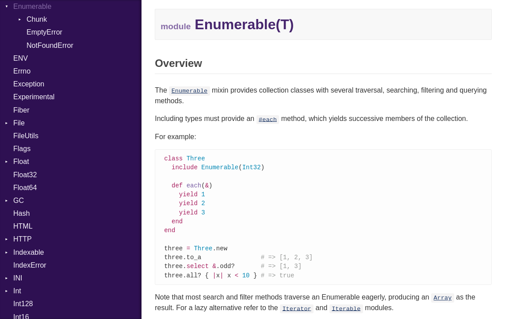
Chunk (37, 19)
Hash (21, 213)
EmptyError (44, 32)
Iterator (296, 314)
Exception (28, 84)
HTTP (22, 239)
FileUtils (25, 136)
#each (268, 119)
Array (443, 304)
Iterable (346, 314)
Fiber (21, 110)
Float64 (25, 187)
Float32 (25, 175)
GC (18, 200)
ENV (20, 58)
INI (17, 278)
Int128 (23, 303)
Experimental (33, 97)
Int (17, 291)
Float (21, 161)
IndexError (29, 265)
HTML (23, 226)
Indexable (28, 252)
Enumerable (32, 6)
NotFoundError (50, 45)
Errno (22, 71)
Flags (22, 148)
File (19, 123)
